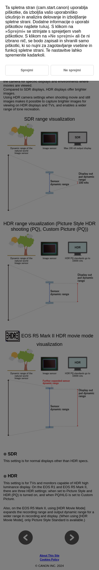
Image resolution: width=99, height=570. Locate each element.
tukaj (44, 26)
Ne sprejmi (61, 36)
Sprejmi (15, 31)
